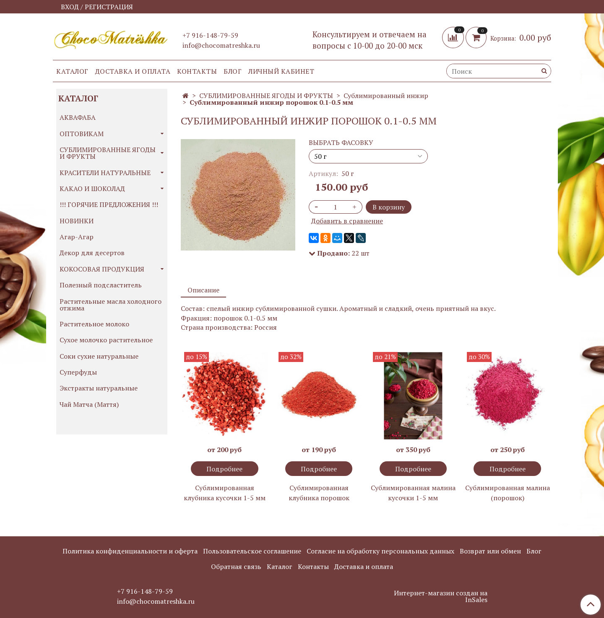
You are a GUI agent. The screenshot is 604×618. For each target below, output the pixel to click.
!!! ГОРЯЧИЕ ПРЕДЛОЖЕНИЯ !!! (109, 204)
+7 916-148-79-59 (210, 35)
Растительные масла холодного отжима (110, 305)
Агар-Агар (77, 236)
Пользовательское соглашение (252, 551)
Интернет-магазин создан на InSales (440, 596)
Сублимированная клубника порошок (319, 492)
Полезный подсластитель (101, 285)
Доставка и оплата (133, 71)
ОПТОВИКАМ (82, 133)
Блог (233, 71)
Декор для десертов (92, 252)
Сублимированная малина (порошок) (507, 492)
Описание (203, 290)
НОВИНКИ (77, 220)
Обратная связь (236, 566)
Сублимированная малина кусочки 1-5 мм (413, 492)
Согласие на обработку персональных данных (380, 551)
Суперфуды (78, 372)
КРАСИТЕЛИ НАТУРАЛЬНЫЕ (105, 172)
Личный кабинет (281, 71)
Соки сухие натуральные (99, 356)
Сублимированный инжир (386, 95)
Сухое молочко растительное (106, 339)
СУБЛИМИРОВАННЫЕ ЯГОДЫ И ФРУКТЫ (266, 95)
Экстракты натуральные (99, 388)
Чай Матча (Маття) (89, 404)
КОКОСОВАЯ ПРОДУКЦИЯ (102, 269)
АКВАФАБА (78, 117)
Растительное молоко (94, 323)
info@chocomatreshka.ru (221, 45)
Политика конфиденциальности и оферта (130, 551)
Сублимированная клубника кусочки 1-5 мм (225, 492)
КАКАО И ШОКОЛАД (92, 188)
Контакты (197, 71)
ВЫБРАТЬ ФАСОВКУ (341, 142)
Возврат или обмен (490, 551)
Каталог (72, 71)
